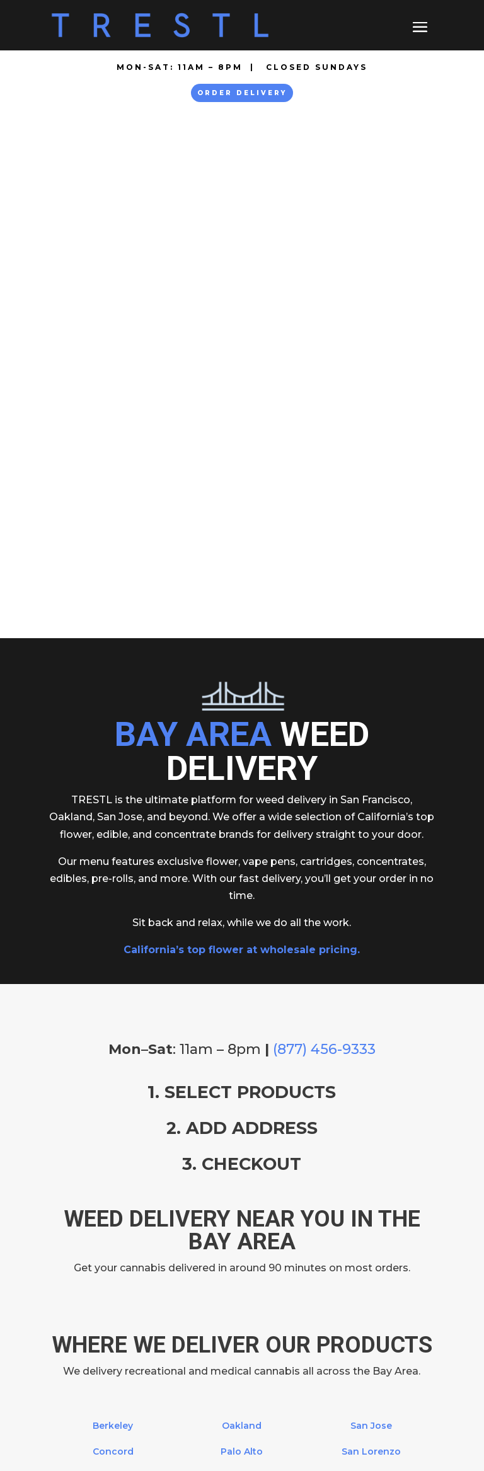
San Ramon (371, 1003)
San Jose (371, 899)
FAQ (60, 1273)
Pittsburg (241, 950)
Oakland (242, 899)
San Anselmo (241, 1003)
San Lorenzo (371, 924)
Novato (113, 1028)
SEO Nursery (207, 1448)
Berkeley (113, 899)
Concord (113, 924)
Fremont (113, 950)
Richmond (241, 977)
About (65, 1256)
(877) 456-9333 (324, 522)
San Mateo (371, 950)
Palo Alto (242, 924)
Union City (371, 1028)
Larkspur (113, 977)
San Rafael (371, 977)
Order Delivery (242, 93)
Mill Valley (112, 1003)
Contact (70, 1290)
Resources (77, 1308)
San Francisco (242, 1028)
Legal (63, 1325)
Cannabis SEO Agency (290, 1448)
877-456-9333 (123, 1193)
